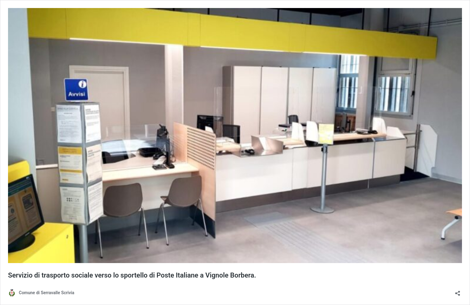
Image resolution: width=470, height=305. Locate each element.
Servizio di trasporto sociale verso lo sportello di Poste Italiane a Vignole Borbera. (132, 275)
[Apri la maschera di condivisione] (457, 291)
